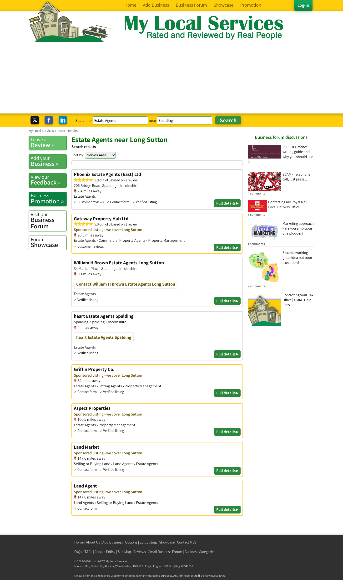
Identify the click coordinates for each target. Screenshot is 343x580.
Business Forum (48, 220)
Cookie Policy (105, 551)
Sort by (77, 155)
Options (131, 542)
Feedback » (48, 180)
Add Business (112, 542)
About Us (93, 542)
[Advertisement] (171, 77)
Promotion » (48, 198)
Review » (48, 142)
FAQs (78, 551)
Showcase (48, 242)
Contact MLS (186, 542)
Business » (48, 161)
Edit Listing (148, 542)
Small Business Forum (165, 551)
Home (79, 542)
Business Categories (200, 551)
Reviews (139, 551)
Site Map (124, 551)
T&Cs (88, 551)
